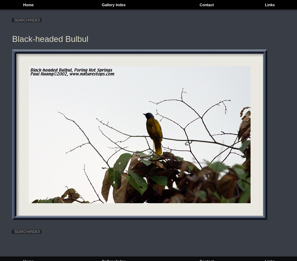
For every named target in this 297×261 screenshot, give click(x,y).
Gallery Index (114, 5)
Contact (207, 5)
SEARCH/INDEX (27, 20)
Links (270, 5)
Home (28, 5)
